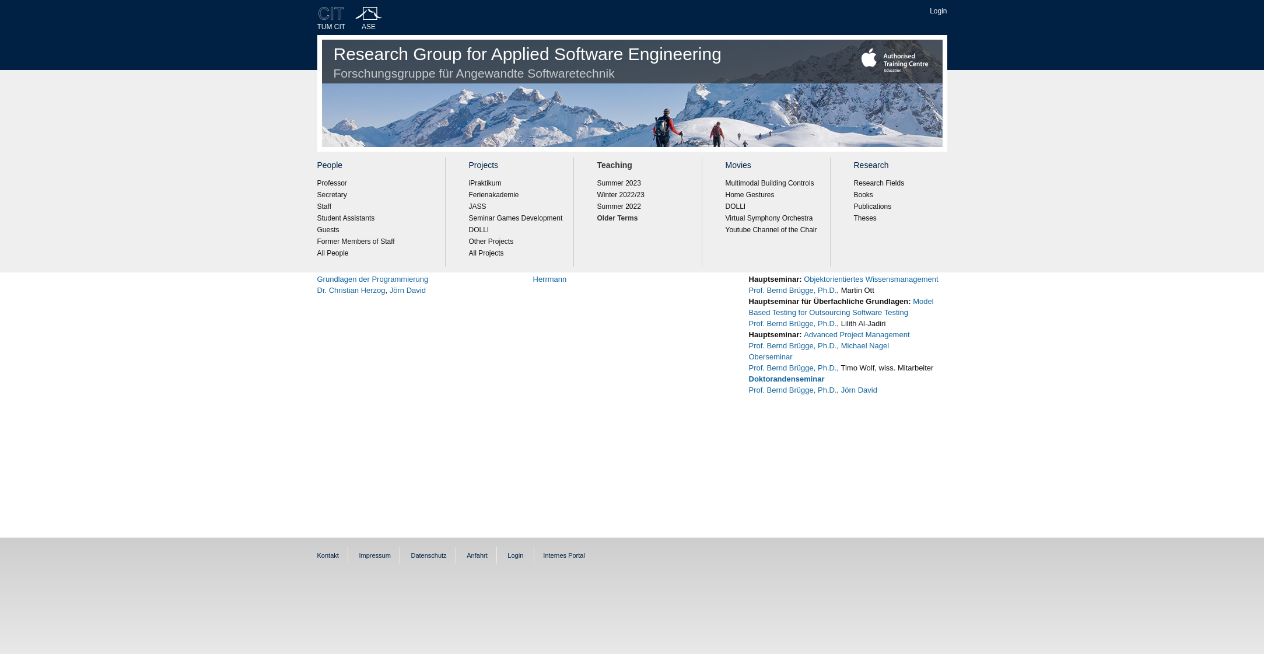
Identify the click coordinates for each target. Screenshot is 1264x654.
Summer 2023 (619, 183)
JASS (477, 206)
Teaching (614, 165)
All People (333, 253)
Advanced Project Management (856, 334)
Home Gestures (750, 195)
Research (871, 165)
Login (938, 11)
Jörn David (408, 290)
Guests (328, 230)
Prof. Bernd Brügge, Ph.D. (793, 290)
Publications (873, 206)
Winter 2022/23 (621, 195)
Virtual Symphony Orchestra (769, 218)
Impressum (374, 555)
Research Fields (879, 183)
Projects (484, 165)
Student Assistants (346, 218)
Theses (865, 218)
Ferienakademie (494, 195)
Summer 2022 (619, 206)
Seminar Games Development (516, 218)
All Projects (486, 253)
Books (863, 195)
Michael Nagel (864, 345)
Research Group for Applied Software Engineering (528, 62)
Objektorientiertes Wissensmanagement (871, 279)
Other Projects (491, 241)
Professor (332, 183)
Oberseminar (771, 356)
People (330, 165)
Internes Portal (564, 555)
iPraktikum (485, 183)
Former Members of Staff (356, 241)
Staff (324, 206)
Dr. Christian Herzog (351, 290)
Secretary (332, 195)
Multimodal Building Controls (770, 183)
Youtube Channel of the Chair (771, 230)
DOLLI (479, 230)
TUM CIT (331, 27)
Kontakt (328, 555)
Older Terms (617, 218)
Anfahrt (477, 555)
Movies (738, 165)
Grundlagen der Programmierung (373, 279)
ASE (369, 27)
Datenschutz (428, 555)
